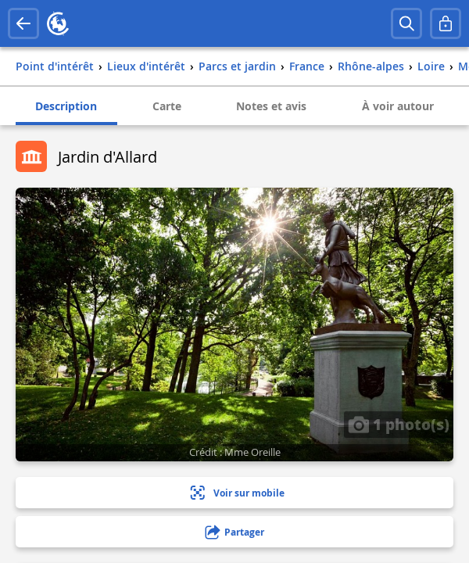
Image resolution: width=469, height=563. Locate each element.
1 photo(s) (398, 424)
